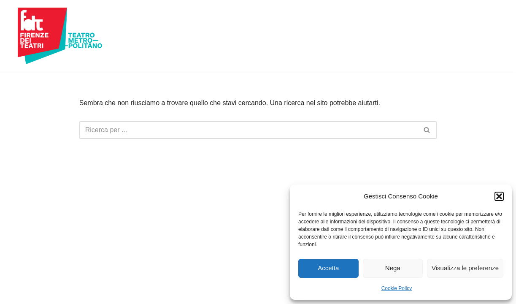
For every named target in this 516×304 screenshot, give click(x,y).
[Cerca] (248, 130)
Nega (392, 267)
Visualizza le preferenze (465, 267)
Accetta (328, 267)
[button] (499, 196)
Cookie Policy (396, 288)
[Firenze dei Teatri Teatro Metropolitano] (60, 36)
